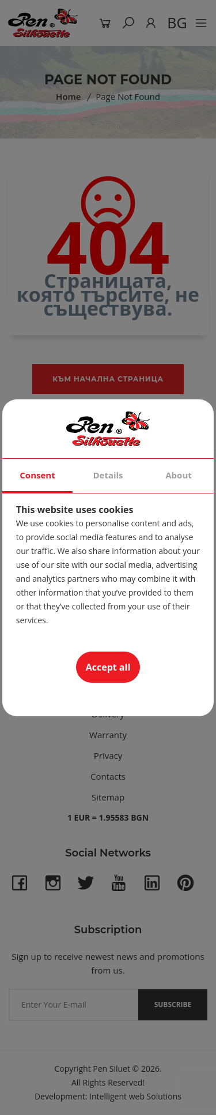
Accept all (108, 667)
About (178, 475)
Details (108, 475)
